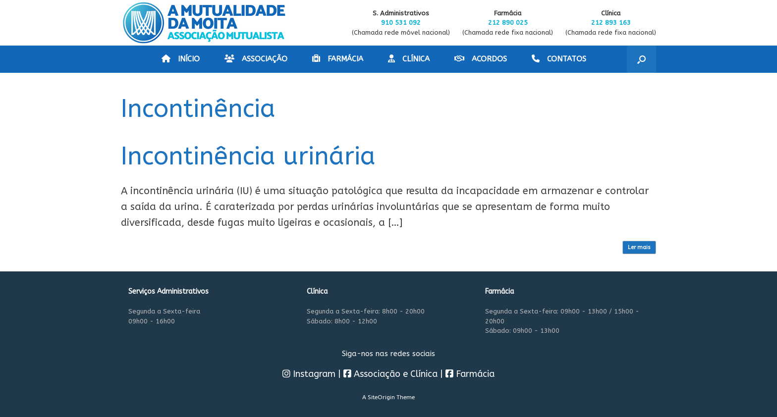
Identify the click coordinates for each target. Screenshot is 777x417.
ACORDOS (480, 58)
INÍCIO (181, 58)
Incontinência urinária (248, 156)
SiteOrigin (381, 397)
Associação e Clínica (390, 373)
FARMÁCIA (337, 58)
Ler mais (639, 247)
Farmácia (470, 373)
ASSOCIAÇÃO (255, 58)
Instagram (308, 373)
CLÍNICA (409, 58)
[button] (641, 59)
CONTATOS (559, 58)
